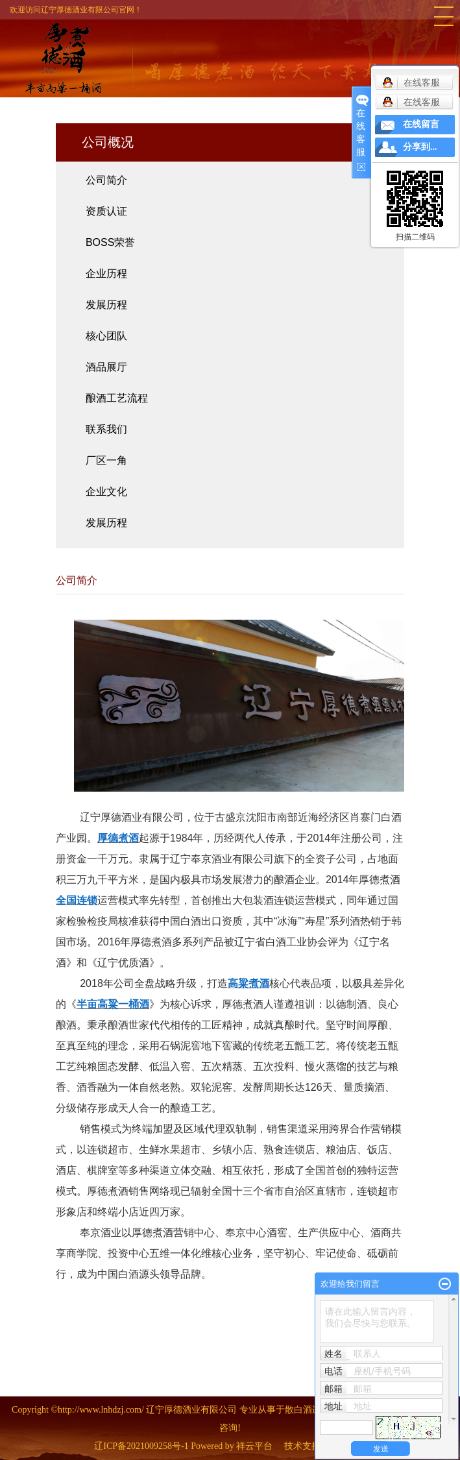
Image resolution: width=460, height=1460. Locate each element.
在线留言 (421, 124)
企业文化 (106, 491)
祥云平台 (254, 1446)
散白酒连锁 (307, 1410)
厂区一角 (106, 460)
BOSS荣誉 (110, 242)
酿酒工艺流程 (117, 398)
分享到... (420, 147)
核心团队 (106, 335)
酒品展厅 (106, 366)
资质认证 (106, 211)
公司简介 (106, 180)
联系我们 (106, 429)
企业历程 (106, 273)
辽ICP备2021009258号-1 (141, 1446)
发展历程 (106, 304)
